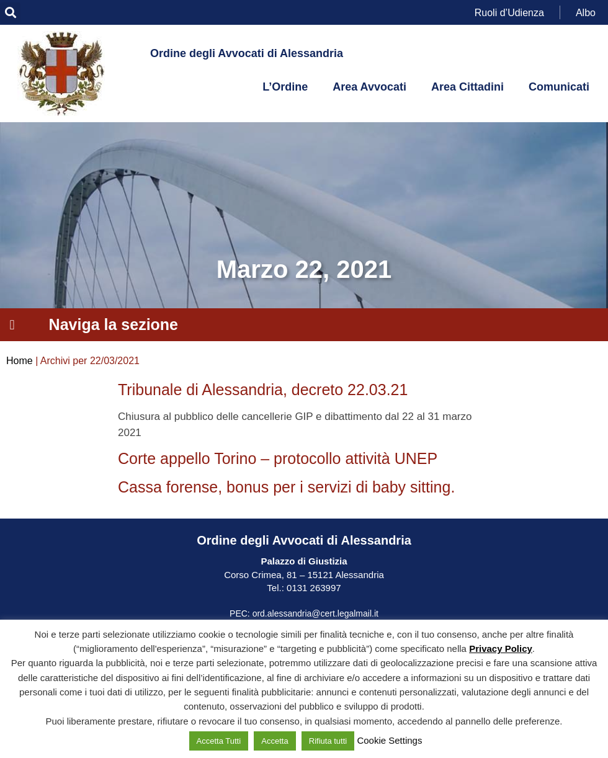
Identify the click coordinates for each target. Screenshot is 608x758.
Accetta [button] (274, 741)
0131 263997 (312, 587)
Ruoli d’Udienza (509, 12)
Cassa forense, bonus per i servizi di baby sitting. (286, 487)
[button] (10, 12)
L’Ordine (285, 87)
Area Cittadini (467, 87)
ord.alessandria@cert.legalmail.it (315, 613)
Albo (586, 12)
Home (19, 360)
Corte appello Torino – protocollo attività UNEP (277, 458)
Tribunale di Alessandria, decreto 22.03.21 (263, 389)
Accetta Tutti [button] (219, 741)
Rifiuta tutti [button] (328, 741)
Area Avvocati (369, 87)
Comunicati (559, 87)
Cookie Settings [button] (389, 740)
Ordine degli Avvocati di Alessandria (246, 53)
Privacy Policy (500, 648)
